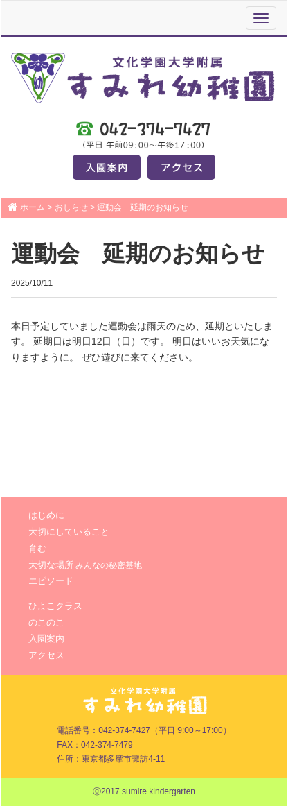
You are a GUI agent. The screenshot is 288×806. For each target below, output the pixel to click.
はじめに (46, 515)
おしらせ (71, 207)
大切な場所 (85, 565)
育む (37, 548)
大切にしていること (68, 531)
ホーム (32, 207)
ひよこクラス (55, 606)
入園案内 (46, 638)
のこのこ (46, 622)
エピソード (50, 581)
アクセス (46, 655)
